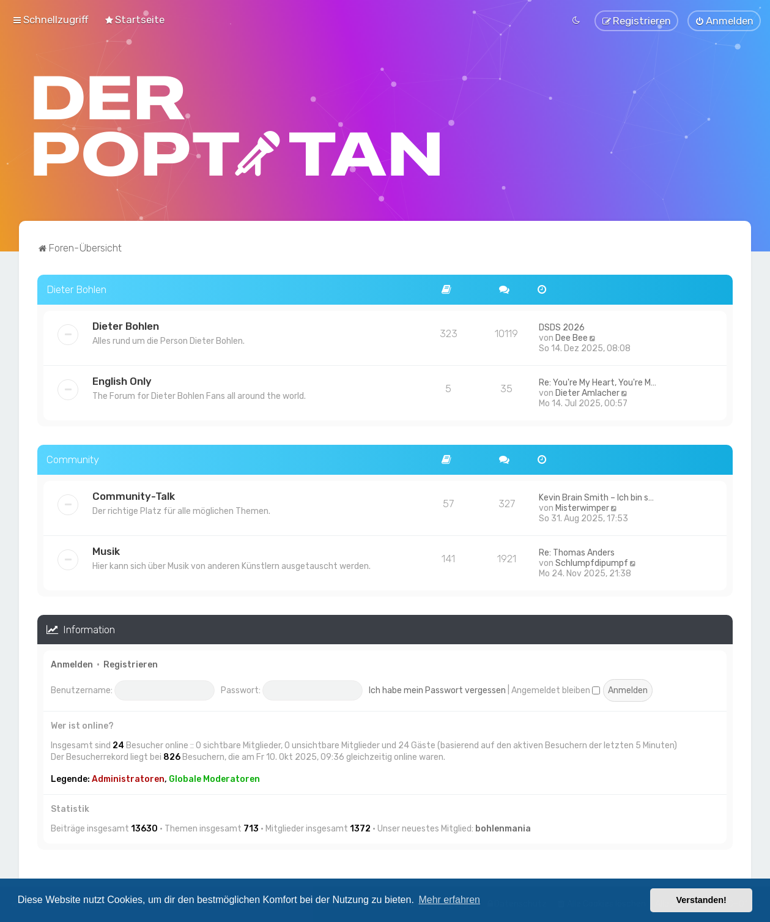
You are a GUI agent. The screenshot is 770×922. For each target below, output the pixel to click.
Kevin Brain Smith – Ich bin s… (596, 496)
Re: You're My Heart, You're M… (597, 381)
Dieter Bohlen (76, 288)
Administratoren (128, 778)
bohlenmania (503, 827)
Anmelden (72, 663)
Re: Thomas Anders (577, 551)
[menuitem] (134, 19)
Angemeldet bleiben (555, 688)
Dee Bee (571, 337)
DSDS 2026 (562, 326)
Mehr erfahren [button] (449, 899)
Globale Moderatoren (214, 778)
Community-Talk (133, 494)
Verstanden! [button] (701, 900)
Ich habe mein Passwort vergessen (437, 688)
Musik (106, 549)
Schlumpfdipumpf (591, 561)
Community (72, 458)
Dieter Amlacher (587, 392)
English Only (122, 380)
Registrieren (130, 663)
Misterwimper (582, 506)
